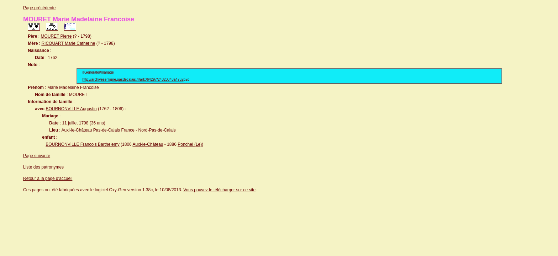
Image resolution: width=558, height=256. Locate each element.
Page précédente (39, 7)
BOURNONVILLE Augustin (71, 108)
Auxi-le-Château (147, 144)
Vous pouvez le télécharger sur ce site (219, 189)
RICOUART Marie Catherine (68, 43)
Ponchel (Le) (190, 144)
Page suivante (36, 155)
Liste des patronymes (43, 167)
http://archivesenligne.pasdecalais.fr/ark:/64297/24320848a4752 (133, 79)
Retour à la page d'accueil (47, 178)
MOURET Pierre (56, 36)
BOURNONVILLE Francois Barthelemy (82, 144)
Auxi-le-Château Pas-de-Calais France (97, 130)
